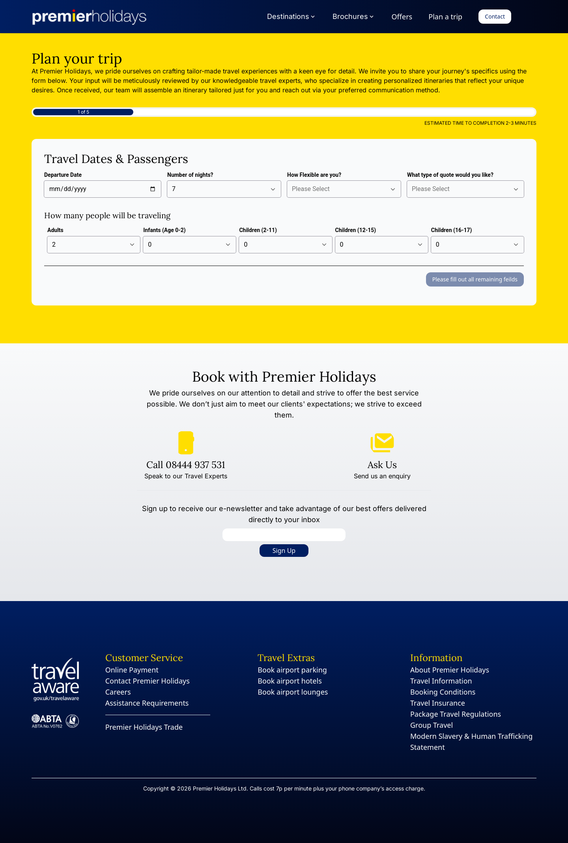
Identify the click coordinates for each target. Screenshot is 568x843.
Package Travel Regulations (455, 714)
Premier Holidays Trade (144, 727)
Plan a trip (445, 16)
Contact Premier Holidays (147, 681)
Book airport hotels (289, 681)
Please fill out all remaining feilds (475, 279)
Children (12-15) (355, 230)
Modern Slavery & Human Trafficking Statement (471, 741)
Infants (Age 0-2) (164, 230)
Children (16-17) (451, 230)
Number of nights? (190, 175)
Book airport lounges (293, 692)
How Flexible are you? (314, 175)
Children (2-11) (258, 230)
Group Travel (431, 725)
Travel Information (441, 681)
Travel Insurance (437, 703)
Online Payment (132, 669)
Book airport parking (292, 669)
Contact (495, 16)
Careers (118, 692)
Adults (55, 230)
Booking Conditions (443, 692)
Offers (402, 16)
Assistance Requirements (147, 703)
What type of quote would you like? (450, 175)
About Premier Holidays (449, 669)
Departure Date (63, 175)
